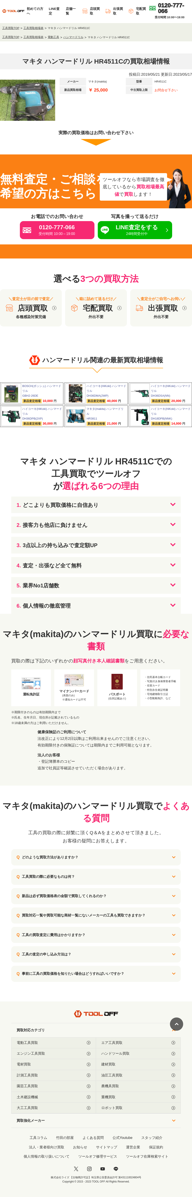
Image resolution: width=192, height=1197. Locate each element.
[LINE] (116, 1169)
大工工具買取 (53, 1108)
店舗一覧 (71, 11)
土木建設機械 (53, 1097)
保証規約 (156, 1147)
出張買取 (114, 11)
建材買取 (138, 1064)
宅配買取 (137, 11)
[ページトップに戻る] (176, 1024)
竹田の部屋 (65, 1138)
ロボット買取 (138, 1108)
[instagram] (89, 1169)
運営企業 (133, 1147)
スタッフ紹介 (151, 1138)
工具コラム (38, 1138)
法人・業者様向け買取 (46, 1147)
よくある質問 (93, 1138)
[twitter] (76, 1169)
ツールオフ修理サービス (97, 1156)
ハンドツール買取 (138, 1054)
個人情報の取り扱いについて (47, 1156)
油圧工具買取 (138, 1075)
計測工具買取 (53, 1075)
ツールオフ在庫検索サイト (147, 1156)
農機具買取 (138, 1086)
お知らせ (80, 1147)
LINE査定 (54, 11)
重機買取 (138, 1097)
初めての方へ (35, 11)
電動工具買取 (53, 1043)
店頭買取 (91, 11)
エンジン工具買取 (53, 1054)
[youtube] (102, 1169)
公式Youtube (122, 1138)
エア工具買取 (138, 1043)
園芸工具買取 (53, 1086)
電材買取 (53, 1064)
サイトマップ (106, 1147)
